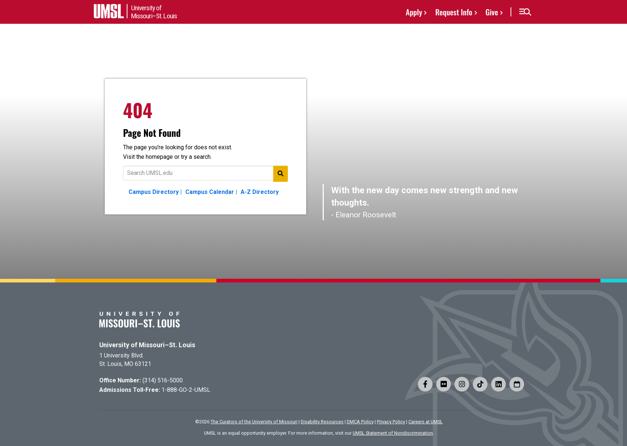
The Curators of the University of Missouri (254, 421)
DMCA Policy (360, 421)
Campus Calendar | (211, 191)
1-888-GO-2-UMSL (186, 389)
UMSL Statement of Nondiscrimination (393, 433)
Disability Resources (322, 421)
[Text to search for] (205, 173)
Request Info (453, 12)
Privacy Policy (391, 421)
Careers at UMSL (425, 421)
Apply (414, 12)
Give (492, 12)
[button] (525, 12)
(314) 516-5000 (162, 380)
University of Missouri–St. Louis (147, 345)
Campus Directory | (155, 191)
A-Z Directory (260, 191)
